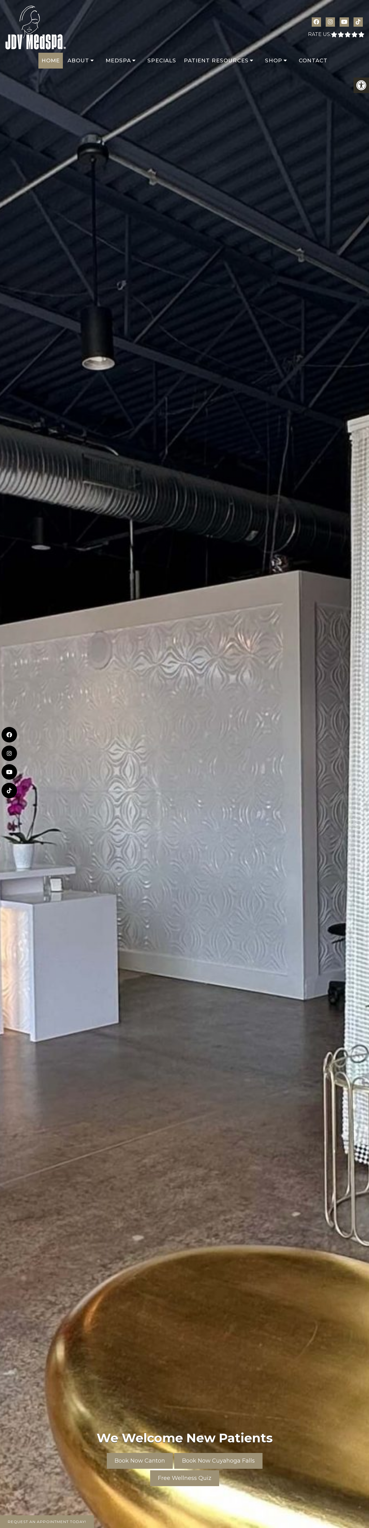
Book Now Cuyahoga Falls (218, 1460)
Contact (313, 60)
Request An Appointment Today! (47, 1521)
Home (50, 60)
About (78, 60)
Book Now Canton (140, 1460)
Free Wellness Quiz (184, 1478)
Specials (161, 60)
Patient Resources (216, 60)
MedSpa (118, 60)
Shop (273, 60)
